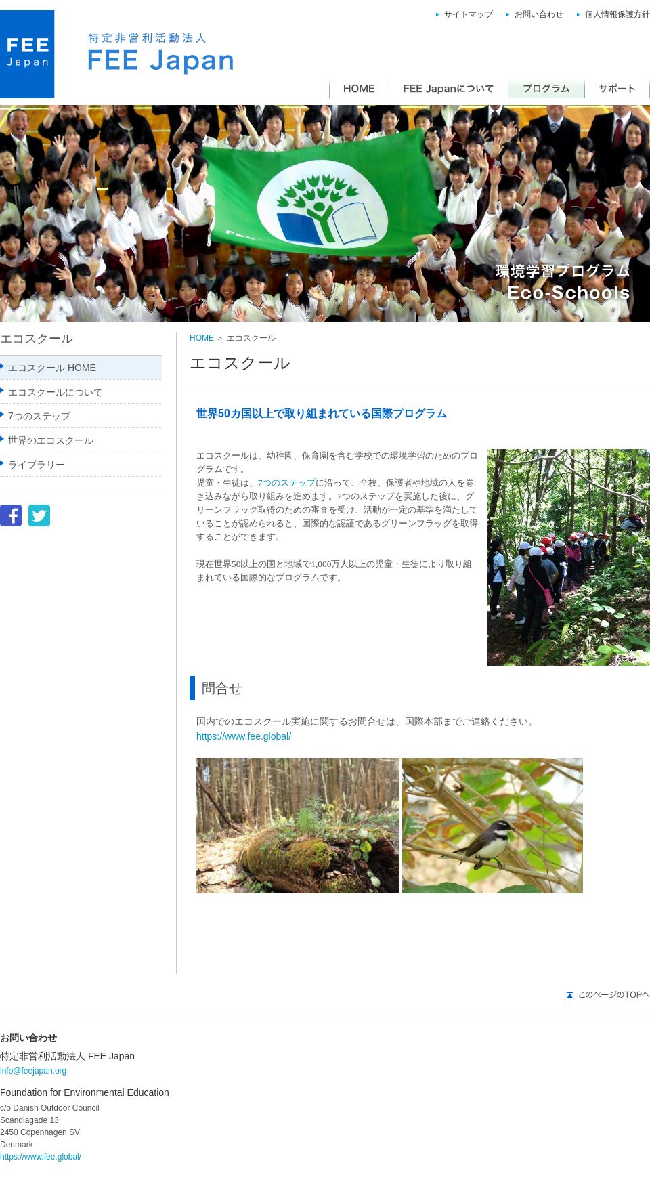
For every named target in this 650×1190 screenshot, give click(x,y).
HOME (202, 338)
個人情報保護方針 (617, 14)
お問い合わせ (539, 14)
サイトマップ (468, 14)
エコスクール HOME (52, 367)
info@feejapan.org (33, 1071)
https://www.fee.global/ (243, 736)
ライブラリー (36, 464)
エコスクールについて (55, 392)
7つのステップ (287, 482)
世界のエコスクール (50, 440)
